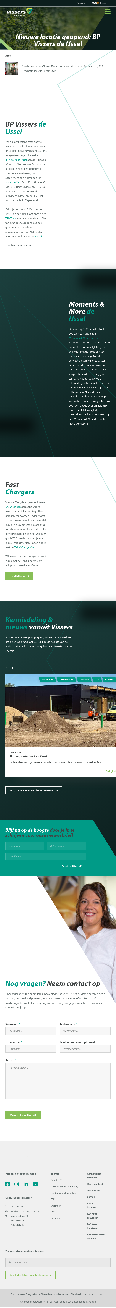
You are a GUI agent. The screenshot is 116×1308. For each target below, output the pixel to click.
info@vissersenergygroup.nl (25, 1211)
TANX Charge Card (24, 547)
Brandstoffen (57, 1180)
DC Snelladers (13, 506)
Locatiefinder (19, 576)
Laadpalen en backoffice (63, 1193)
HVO (53, 1212)
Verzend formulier (20, 1116)
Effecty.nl (99, 1294)
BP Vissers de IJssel (16, 160)
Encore (87, 1294)
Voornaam (11, 1024)
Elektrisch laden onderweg (64, 1187)
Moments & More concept (84, 338)
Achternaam (67, 1024)
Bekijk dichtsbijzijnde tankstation (31, 1275)
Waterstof (56, 1206)
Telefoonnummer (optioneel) (78, 1042)
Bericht (9, 1060)
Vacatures (79, 3)
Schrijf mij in (69, 866)
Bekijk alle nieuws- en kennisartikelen (34, 790)
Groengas (56, 1219)
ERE (53, 1199)
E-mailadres (12, 1042)
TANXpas (10, 218)
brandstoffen (12, 182)
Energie (55, 1174)
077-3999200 (17, 1206)
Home (8, 55)
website (38, 236)
